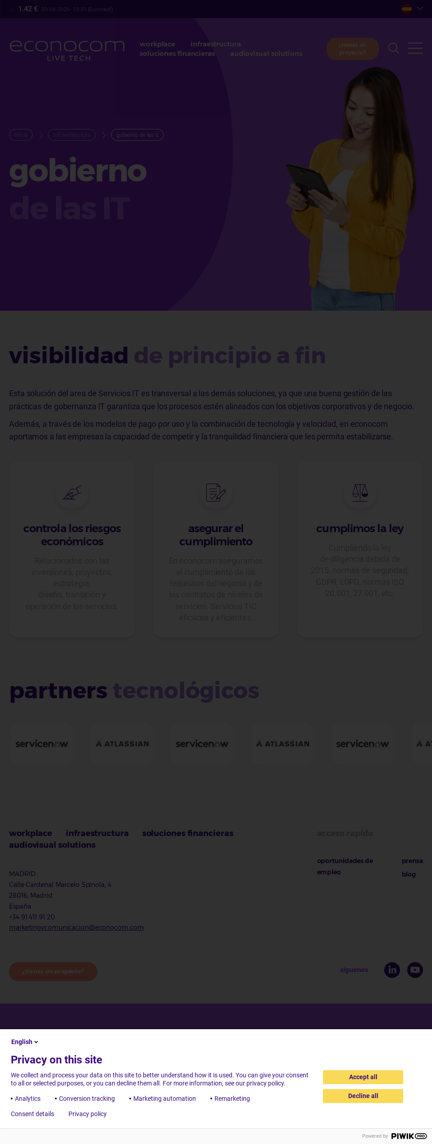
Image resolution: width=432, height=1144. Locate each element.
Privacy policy (87, 1113)
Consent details (32, 1113)
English (25, 1041)
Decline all (363, 1095)
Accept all (363, 1077)
